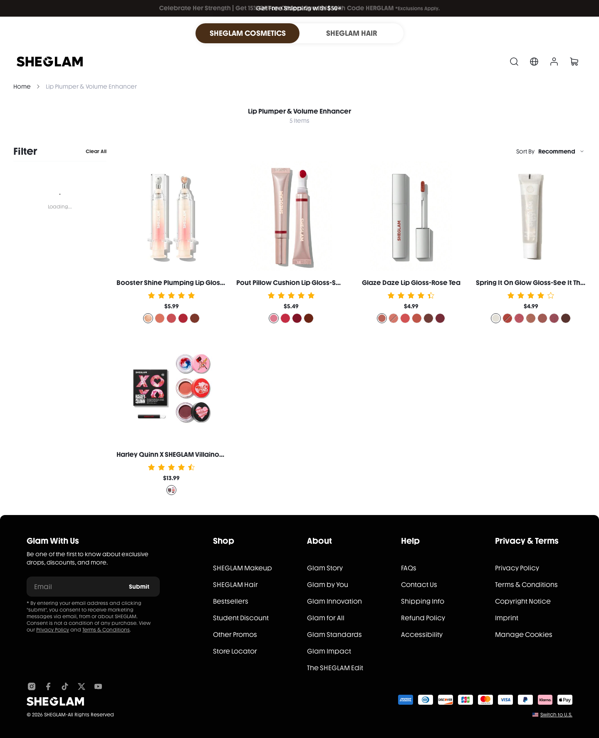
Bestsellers (230, 601)
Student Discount (241, 618)
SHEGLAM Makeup (242, 568)
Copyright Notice (523, 601)
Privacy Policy (52, 630)
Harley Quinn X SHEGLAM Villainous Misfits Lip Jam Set (201, 454)
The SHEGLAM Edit (335, 668)
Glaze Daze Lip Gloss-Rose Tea (411, 283)
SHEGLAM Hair (235, 585)
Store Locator (235, 651)
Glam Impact (329, 651)
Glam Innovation (334, 601)
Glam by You (327, 585)
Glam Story (325, 568)
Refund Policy (423, 618)
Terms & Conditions (106, 630)
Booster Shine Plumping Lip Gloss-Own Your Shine (196, 283)
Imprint (506, 618)
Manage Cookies (523, 635)
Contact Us (419, 585)
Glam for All (325, 618)
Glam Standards (334, 635)
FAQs (408, 568)
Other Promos (235, 635)
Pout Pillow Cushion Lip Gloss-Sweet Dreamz (308, 283)
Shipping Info (422, 601)
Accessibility (422, 635)
